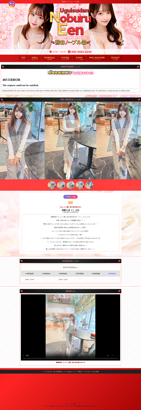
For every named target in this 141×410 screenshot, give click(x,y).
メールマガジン (97, 58)
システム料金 (65, 58)
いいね (70, 197)
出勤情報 (49, 58)
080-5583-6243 (80, 52)
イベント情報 (79, 58)
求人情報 (115, 58)
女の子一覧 (35, 58)
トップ (23, 58)
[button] (67, 177)
